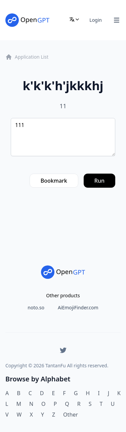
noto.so (36, 307)
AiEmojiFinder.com (78, 307)
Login (95, 20)
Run (99, 180)
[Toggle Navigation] (116, 20)
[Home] (27, 20)
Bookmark (54, 180)
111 (63, 137)
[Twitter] (63, 350)
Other (70, 414)
